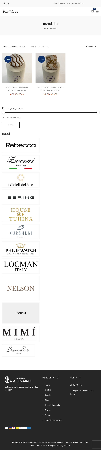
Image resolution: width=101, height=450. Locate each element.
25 (47, 46)
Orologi (48, 390)
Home (46, 29)
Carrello (47, 442)
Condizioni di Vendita (34, 442)
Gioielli (48, 395)
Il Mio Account (58, 442)
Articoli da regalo (52, 405)
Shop (68, 442)
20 (43, 46)
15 (39, 46)
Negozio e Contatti (53, 420)
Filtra (10, 125)
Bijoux (47, 400)
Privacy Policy (18, 442)
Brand (47, 410)
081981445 (76, 385)
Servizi (47, 415)
